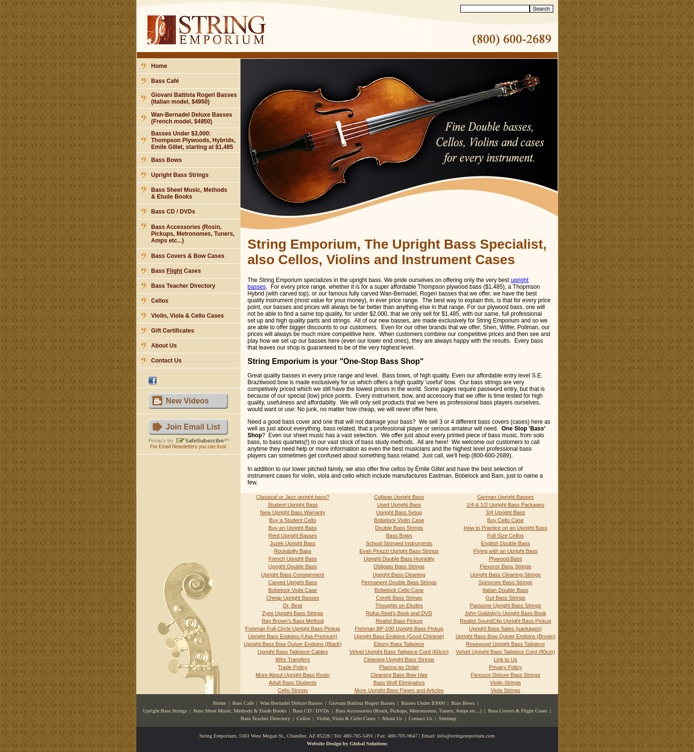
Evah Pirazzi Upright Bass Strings (399, 551)
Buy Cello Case (505, 520)
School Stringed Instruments (399, 543)
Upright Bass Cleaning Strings (505, 574)
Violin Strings (505, 682)
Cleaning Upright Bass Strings (399, 659)
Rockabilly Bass (292, 551)
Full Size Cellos (505, 535)
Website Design (324, 743)
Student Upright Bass (292, 505)
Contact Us (166, 360)
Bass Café (165, 81)
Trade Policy (292, 667)
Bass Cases (176, 271)
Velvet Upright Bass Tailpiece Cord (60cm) (399, 652)
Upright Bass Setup (399, 512)
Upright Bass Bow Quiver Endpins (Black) (293, 644)
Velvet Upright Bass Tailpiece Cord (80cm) (505, 652)
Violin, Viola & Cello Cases (187, 315)
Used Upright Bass (399, 505)
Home (159, 66)
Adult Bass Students (293, 682)
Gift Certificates (172, 330)
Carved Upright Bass (292, 582)
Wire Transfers (292, 659)
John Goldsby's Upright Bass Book (505, 613)
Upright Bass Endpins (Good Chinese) (399, 636)
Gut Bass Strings (505, 598)
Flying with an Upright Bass (505, 551)
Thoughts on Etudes (399, 605)
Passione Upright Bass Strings (505, 605)
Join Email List (193, 427)
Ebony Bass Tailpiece (399, 644)
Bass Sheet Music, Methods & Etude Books (189, 193)
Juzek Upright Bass (293, 543)
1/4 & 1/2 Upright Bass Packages (505, 505)
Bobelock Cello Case (399, 590)
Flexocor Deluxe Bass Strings (505, 675)
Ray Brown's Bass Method (293, 621)
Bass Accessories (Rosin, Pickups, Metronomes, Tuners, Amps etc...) (193, 234)
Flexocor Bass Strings (505, 566)
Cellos (160, 300)
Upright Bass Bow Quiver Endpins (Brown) (505, 636)
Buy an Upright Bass (292, 528)
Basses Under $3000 (423, 703)
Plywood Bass (505, 559)
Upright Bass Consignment (292, 574)
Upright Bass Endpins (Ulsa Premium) (292, 636)
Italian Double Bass (505, 590)
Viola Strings (505, 690)
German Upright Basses (505, 497)
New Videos (187, 401)
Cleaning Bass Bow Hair (399, 675)
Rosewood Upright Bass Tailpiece (505, 644)
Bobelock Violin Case (399, 520)
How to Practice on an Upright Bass (505, 528)
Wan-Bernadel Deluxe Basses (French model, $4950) (191, 118)
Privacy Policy (505, 667)
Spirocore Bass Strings (506, 582)
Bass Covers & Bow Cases (188, 256)
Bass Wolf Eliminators (399, 682)
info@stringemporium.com (466, 736)
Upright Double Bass (292, 566)
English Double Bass (505, 543)
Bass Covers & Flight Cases (517, 710)
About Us (164, 345)
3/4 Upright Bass (505, 512)
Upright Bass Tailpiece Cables (292, 652)
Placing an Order (399, 667)
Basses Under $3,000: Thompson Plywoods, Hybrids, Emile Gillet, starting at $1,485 (193, 140)
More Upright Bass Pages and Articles (398, 690)
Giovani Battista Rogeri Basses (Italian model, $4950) (194, 98)
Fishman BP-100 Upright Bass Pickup (399, 628)
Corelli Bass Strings (399, 598)
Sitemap (447, 718)
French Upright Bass (292, 559)
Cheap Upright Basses (292, 598)
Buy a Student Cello (292, 520)
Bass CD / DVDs (173, 211)
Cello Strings (292, 690)
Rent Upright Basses (292, 535)
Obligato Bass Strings (399, 566)
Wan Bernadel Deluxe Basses (291, 703)
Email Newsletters (178, 446)
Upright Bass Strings (180, 175)
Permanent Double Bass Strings (399, 582)
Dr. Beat (292, 605)
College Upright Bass (399, 497)
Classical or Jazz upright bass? (292, 497)
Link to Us (505, 659)
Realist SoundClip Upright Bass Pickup (505, 621)
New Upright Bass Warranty (292, 512)
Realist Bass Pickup (398, 621)
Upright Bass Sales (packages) (505, 628)
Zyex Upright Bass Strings (292, 613)
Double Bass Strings (399, 528)
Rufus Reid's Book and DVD (399, 613)
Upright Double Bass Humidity (399, 559)
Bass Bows (166, 160)
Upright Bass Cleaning (399, 574)
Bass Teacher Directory (183, 285)
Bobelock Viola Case (292, 590)
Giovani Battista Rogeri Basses (362, 703)
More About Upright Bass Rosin (293, 675)
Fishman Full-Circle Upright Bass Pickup (292, 628)
